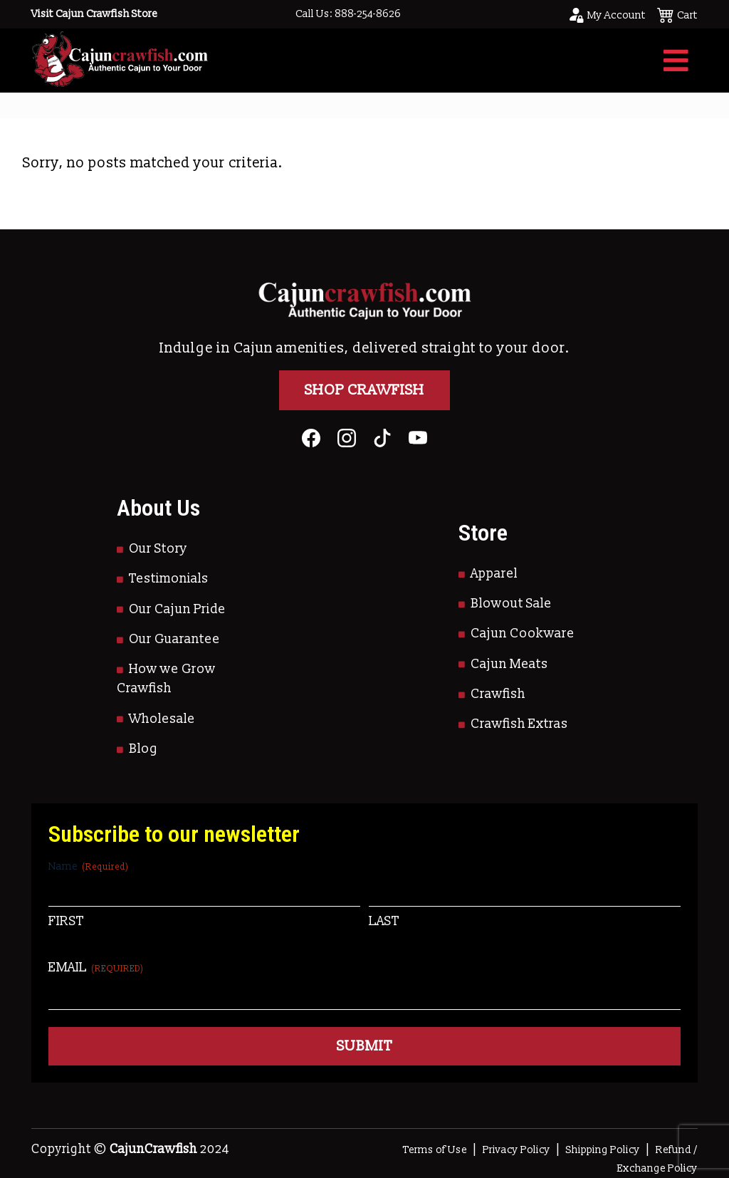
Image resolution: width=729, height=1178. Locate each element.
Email (96, 967)
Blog (143, 749)
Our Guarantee (174, 639)
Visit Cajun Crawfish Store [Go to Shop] (94, 14)
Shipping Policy (603, 1150)
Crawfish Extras (519, 724)
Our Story (158, 549)
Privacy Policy (516, 1150)
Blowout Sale (511, 603)
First (66, 921)
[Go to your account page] (606, 14)
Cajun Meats (509, 664)
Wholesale (162, 719)
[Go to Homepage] (119, 60)
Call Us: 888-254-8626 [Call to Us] (348, 14)
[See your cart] (677, 14)
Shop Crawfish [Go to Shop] (364, 390)
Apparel (494, 573)
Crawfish (498, 694)
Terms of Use (435, 1150)
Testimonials (169, 578)
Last (384, 921)
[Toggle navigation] (676, 60)
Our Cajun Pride (177, 609)
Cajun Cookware (523, 633)
